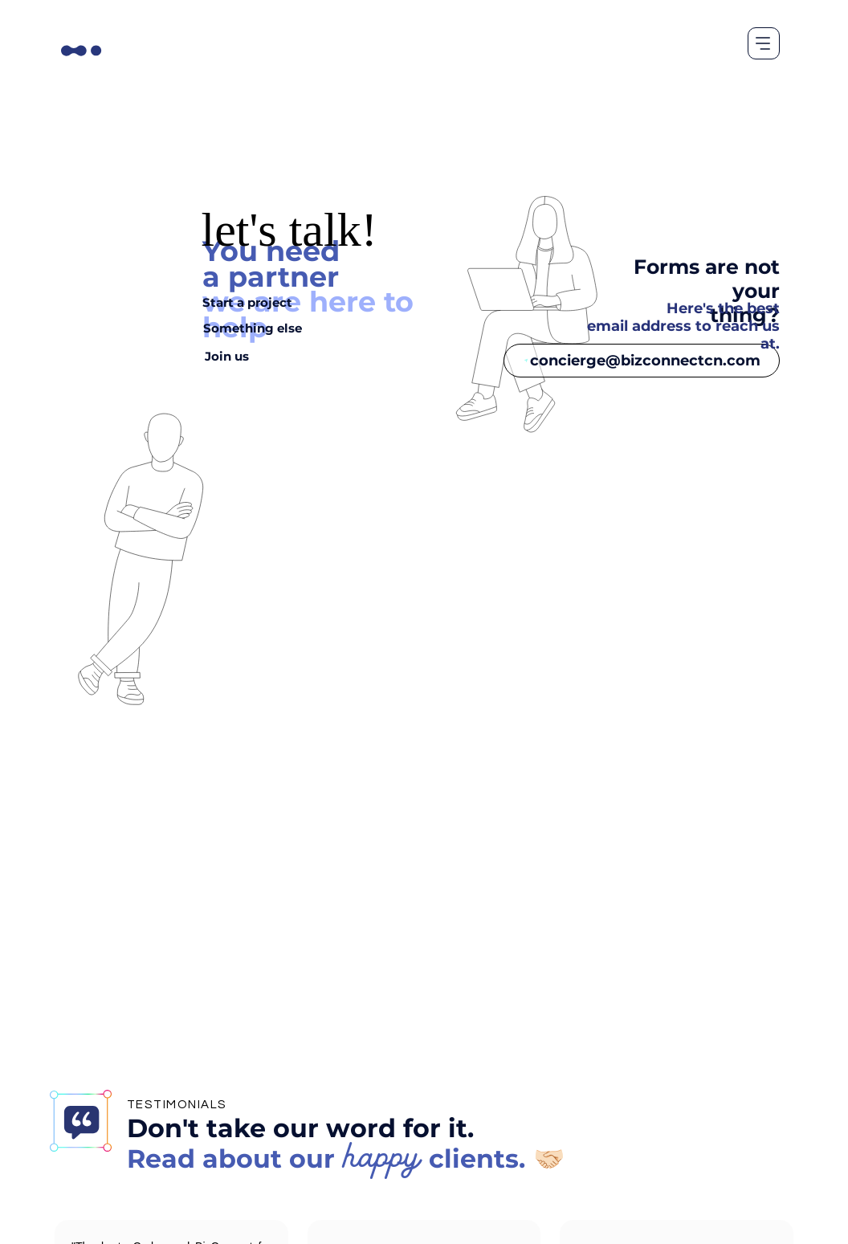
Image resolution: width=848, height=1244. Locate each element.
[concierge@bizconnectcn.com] (642, 360)
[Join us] (226, 356)
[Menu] (764, 43)
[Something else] (253, 327)
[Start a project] (248, 302)
